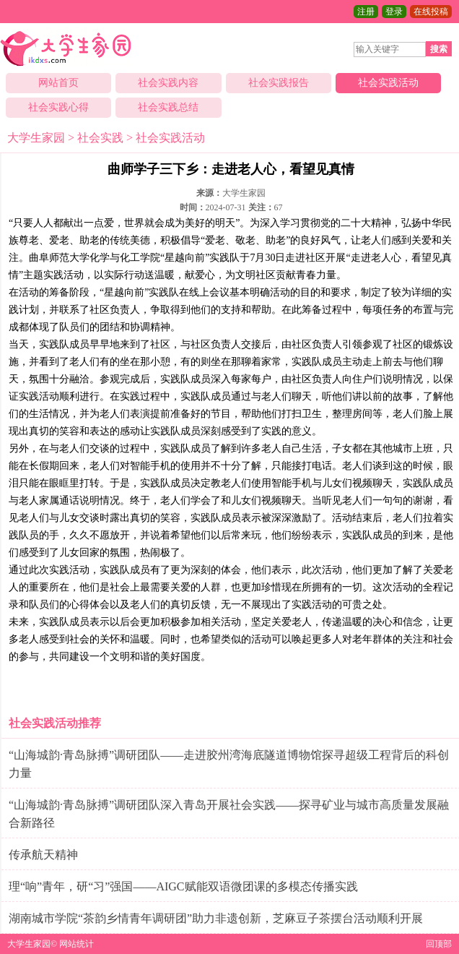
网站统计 (76, 944)
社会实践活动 (388, 82)
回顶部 (439, 944)
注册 (366, 12)
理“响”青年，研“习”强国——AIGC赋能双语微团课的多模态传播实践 (183, 886)
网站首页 (58, 82)
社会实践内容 (168, 82)
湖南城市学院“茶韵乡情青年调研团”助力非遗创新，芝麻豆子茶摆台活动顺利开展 (216, 918)
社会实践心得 (58, 107)
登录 (394, 12)
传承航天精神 (43, 854)
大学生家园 (36, 138)
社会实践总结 (168, 107)
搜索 (438, 49)
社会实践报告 (278, 82)
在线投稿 (431, 12)
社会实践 (100, 138)
